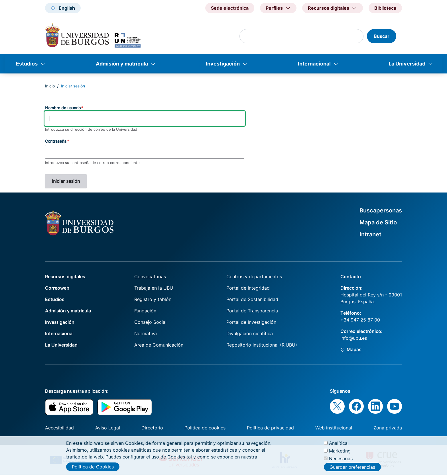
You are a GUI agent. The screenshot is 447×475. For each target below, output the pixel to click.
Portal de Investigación (251, 322)
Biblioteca (385, 8)
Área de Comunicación (158, 345)
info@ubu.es (353, 338)
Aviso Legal (107, 428)
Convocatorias (150, 276)
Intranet (370, 234)
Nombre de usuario (63, 107)
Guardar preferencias (352, 470)
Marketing (340, 453)
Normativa (145, 333)
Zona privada (387, 428)
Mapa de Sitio (378, 222)
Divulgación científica (249, 333)
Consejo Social (150, 322)
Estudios (27, 64)
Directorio (152, 428)
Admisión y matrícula (122, 64)
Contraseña (55, 141)
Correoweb (57, 288)
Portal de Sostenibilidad (252, 299)
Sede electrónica (230, 8)
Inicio (50, 85)
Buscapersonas (380, 210)
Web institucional (333, 428)
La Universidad (407, 64)
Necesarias (341, 461)
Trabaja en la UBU (153, 288)
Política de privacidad (270, 428)
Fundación (145, 311)
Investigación (223, 64)
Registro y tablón (152, 299)
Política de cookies (204, 428)
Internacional (314, 64)
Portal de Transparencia (252, 311)
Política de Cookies (93, 469)
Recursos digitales (65, 276)
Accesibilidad (59, 428)
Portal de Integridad (248, 288)
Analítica (338, 446)
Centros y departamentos (254, 276)
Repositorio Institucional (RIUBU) (261, 345)
